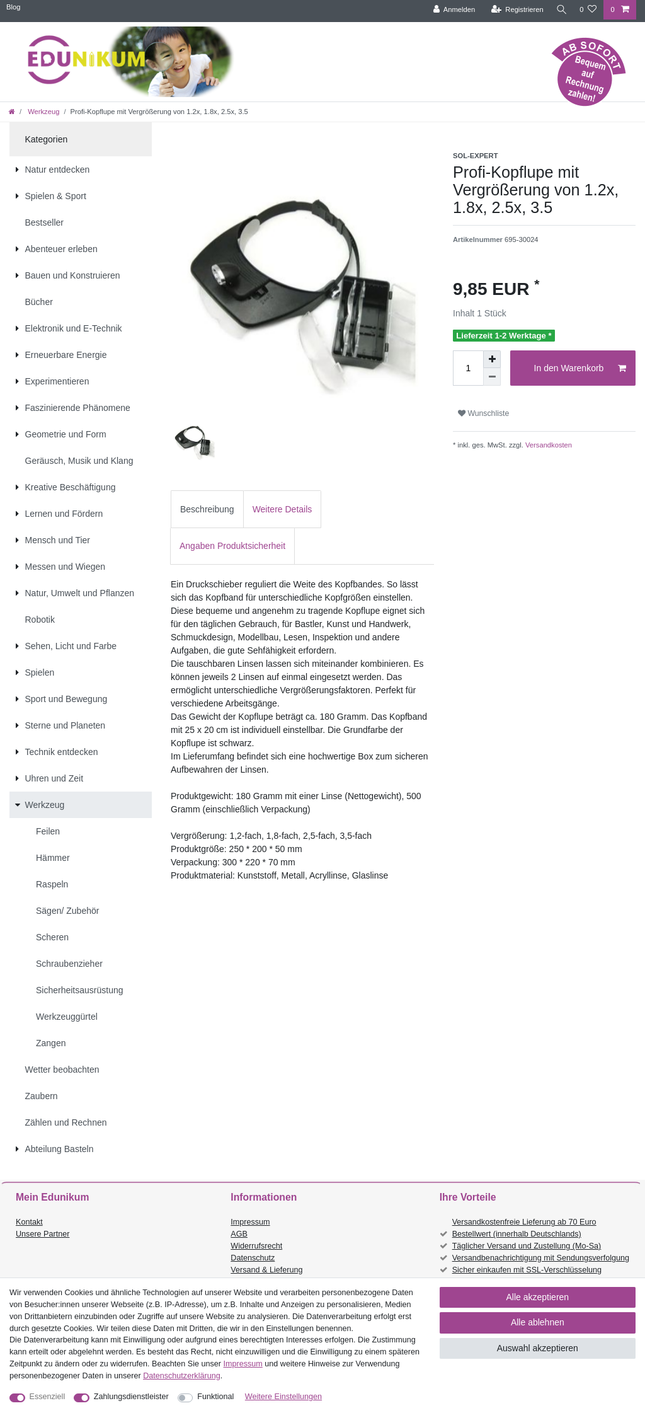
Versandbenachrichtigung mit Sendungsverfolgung (540, 1258)
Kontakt (29, 1222)
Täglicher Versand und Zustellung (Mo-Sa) (527, 1246)
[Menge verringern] (492, 377)
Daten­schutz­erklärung (181, 1375)
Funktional (215, 1396)
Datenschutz (253, 1258)
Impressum (250, 1222)
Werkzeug (42, 111)
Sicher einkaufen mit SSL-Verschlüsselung (527, 1270)
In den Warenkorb (580, 368)
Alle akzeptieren (537, 1297)
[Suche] (560, 10)
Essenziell (48, 1396)
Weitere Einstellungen (283, 1396)
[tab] (207, 509)
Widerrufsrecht (256, 1246)
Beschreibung (207, 509)
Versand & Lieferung (266, 1270)
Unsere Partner (42, 1234)
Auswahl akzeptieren (537, 1348)
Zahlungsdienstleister (131, 1396)
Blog (13, 7)
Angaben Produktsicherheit (232, 546)
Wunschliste (483, 413)
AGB (239, 1234)
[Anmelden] (451, 10)
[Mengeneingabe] (468, 368)
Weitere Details (282, 509)
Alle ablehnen (537, 1322)
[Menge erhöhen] (492, 359)
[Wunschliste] (588, 10)
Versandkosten (547, 445)
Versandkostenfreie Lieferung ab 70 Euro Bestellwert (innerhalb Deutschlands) (524, 1228)
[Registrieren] (514, 10)
